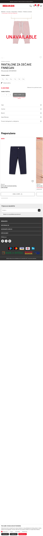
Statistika (17, 531)
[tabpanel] (17, 167)
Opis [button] (21, 105)
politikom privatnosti (15, 214)
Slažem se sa (12, 214)
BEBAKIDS (3, 11)
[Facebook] (2, 241)
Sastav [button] (21, 109)
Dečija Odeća (14, 11)
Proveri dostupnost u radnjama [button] (21, 121)
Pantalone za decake (27, 11)
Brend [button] (21, 113)
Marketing (24, 531)
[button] (38, 6)
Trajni (11, 531)
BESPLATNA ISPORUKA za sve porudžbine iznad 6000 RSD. (21, 1)
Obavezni (5, 531)
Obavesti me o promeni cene (34, 87)
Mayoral (3, 184)
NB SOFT (26, 258)
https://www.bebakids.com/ (15, 258)
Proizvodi (8, 11)
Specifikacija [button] (21, 117)
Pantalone (20, 11)
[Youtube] (9, 241)
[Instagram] (6, 241)
